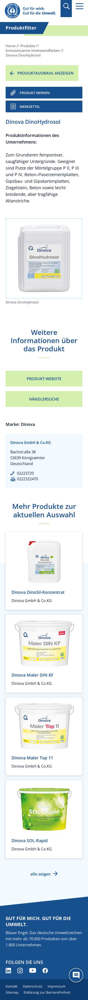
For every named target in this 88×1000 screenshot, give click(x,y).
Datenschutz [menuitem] (32, 986)
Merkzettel (30, 106)
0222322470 (27, 478)
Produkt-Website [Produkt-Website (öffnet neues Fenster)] (44, 378)
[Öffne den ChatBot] (76, 975)
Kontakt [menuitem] (12, 986)
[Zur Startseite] (31, 11)
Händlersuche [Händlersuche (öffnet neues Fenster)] (44, 399)
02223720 (25, 473)
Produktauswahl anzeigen (45, 73)
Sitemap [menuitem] (12, 992)
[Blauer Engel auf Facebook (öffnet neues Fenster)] (45, 970)
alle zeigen (40, 874)
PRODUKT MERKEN (35, 93)
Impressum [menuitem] (56, 986)
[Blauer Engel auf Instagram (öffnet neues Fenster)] (20, 970)
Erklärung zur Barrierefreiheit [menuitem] (47, 992)
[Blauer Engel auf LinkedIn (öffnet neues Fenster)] (8, 970)
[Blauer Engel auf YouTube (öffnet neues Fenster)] (32, 970)
